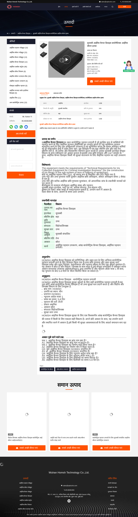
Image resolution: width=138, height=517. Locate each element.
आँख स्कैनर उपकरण (62, 369)
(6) (18, 81)
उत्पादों (13, 33)
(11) (15, 98)
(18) (20, 76)
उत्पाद (66, 7)
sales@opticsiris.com (107, 2)
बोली (124, 7)
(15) (18, 52)
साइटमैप (112, 504)
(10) (18, 48)
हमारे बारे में (75, 7)
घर (7, 33)
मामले (112, 500)
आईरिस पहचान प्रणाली (78, 369)
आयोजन (97, 7)
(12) (18, 62)
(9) (18, 92)
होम (59, 7)
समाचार (112, 496)
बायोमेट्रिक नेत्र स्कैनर (47, 369)
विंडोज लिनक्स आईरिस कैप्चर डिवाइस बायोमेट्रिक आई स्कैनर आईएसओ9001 (25, 439)
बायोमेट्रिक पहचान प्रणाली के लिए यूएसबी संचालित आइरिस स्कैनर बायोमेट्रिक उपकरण (111, 439)
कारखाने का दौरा (112, 487)
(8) (17, 71)
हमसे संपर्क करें (87, 7)
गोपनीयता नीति (112, 509)
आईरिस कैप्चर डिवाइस (23, 33)
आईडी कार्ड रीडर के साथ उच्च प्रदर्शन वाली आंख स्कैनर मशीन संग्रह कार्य (67, 439)
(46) (18, 67)
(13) (18, 57)
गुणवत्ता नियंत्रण (112, 492)
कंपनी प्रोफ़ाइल (112, 483)
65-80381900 (125, 2)
